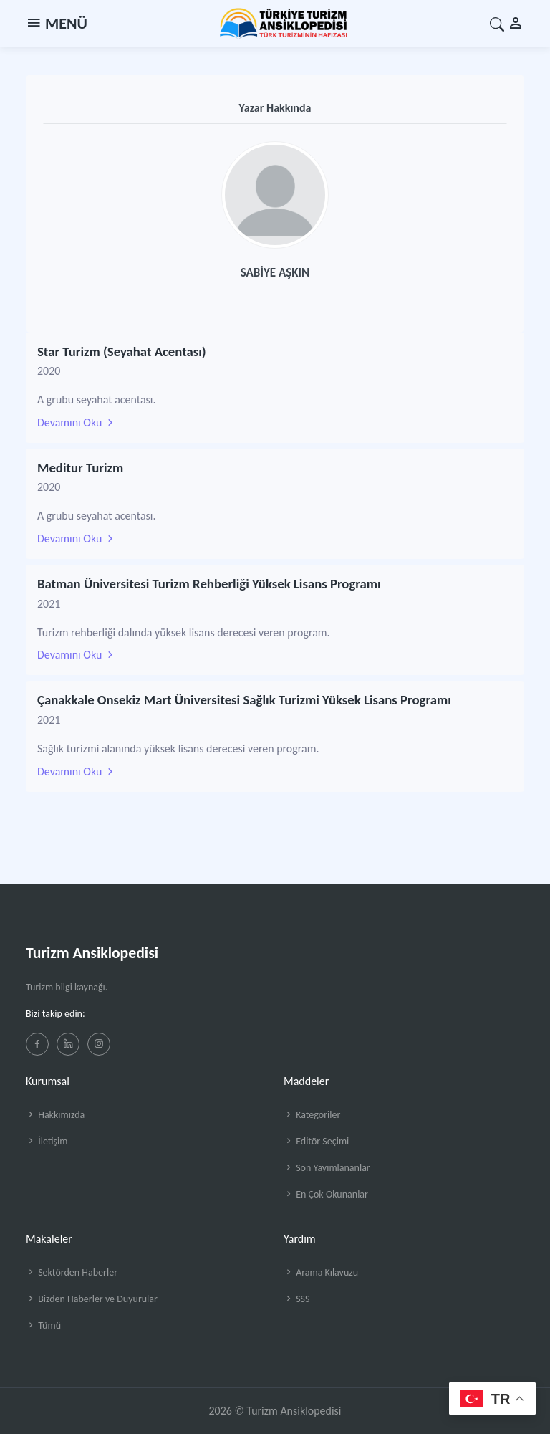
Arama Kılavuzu (321, 1272)
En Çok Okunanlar (326, 1194)
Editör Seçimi (316, 1141)
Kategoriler (312, 1115)
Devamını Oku (76, 422)
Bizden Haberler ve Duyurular (92, 1299)
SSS (296, 1299)
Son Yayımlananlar (327, 1168)
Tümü (43, 1325)
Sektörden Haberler (71, 1272)
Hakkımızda (55, 1115)
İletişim (46, 1141)
